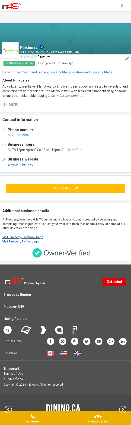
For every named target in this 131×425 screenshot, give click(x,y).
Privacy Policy (13, 378)
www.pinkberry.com (22, 164)
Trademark (11, 369)
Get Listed (114, 281)
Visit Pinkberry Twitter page (20, 241)
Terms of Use (13, 373)
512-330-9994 (18, 135)
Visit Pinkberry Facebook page (22, 237)
